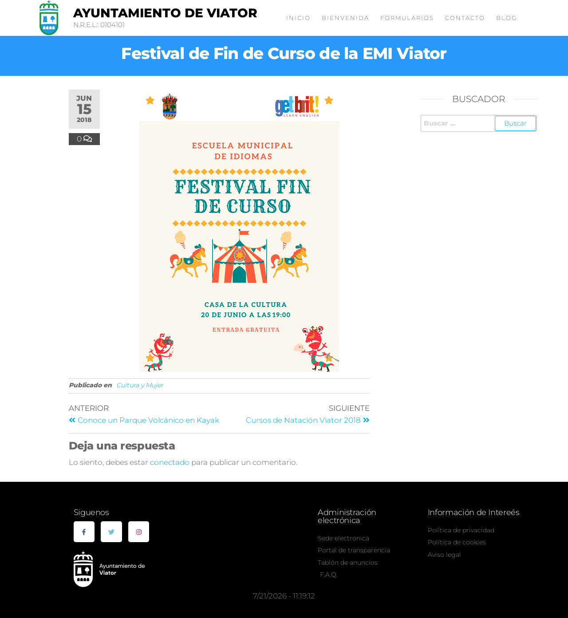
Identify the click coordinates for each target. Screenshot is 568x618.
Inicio (298, 17)
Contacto (465, 17)
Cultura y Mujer (139, 385)
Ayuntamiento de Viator (165, 12)
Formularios (407, 17)
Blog (506, 17)
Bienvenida (345, 17)
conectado (169, 462)
